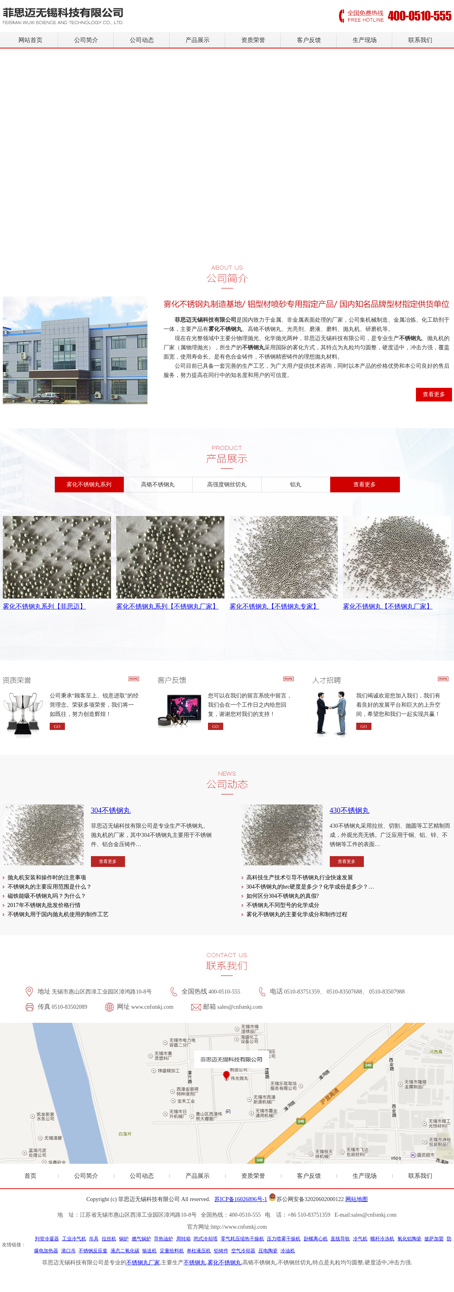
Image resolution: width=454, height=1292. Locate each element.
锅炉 (124, 1239)
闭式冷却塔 (206, 1239)
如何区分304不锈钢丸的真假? (282, 896)
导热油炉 (163, 1239)
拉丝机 (109, 1239)
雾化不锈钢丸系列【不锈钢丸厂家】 (167, 606)
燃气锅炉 (141, 1239)
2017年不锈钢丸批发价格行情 (44, 905)
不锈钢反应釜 (93, 1251)
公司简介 (86, 40)
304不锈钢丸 (111, 810)
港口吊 (68, 1251)
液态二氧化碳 (125, 1251)
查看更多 (434, 394)
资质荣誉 (253, 40)
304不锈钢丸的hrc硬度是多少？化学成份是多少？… (310, 887)
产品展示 (198, 40)
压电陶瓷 (268, 1251)
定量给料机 (172, 1251)
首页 (30, 1176)
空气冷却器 (243, 1251)
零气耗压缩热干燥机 (242, 1239)
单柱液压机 (199, 1251)
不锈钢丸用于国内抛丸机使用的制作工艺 (58, 914)
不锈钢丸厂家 (143, 1263)
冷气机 (360, 1239)
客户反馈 (309, 40)
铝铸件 (221, 1251)
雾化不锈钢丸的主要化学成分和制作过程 (296, 914)
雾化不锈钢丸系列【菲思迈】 (44, 606)
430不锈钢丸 (349, 810)
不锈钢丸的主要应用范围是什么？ (50, 887)
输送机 (149, 1251)
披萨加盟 (434, 1239)
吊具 (94, 1239)
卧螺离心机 (316, 1239)
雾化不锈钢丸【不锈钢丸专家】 (274, 606)
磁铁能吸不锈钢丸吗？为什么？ (47, 896)
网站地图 (356, 1199)
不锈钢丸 (195, 1263)
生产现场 (365, 40)
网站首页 (30, 40)
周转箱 (183, 1239)
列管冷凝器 (47, 1239)
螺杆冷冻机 (382, 1239)
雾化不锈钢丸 (224, 1263)
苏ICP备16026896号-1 (240, 1199)
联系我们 (420, 40)
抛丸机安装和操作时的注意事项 (47, 878)
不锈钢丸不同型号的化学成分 (282, 905)
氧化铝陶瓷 (410, 1239)
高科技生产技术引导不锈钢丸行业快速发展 (299, 878)
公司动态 (142, 40)
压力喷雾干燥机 (284, 1239)
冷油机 (287, 1251)
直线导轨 (340, 1239)
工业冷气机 (74, 1239)
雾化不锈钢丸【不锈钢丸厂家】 (388, 606)
